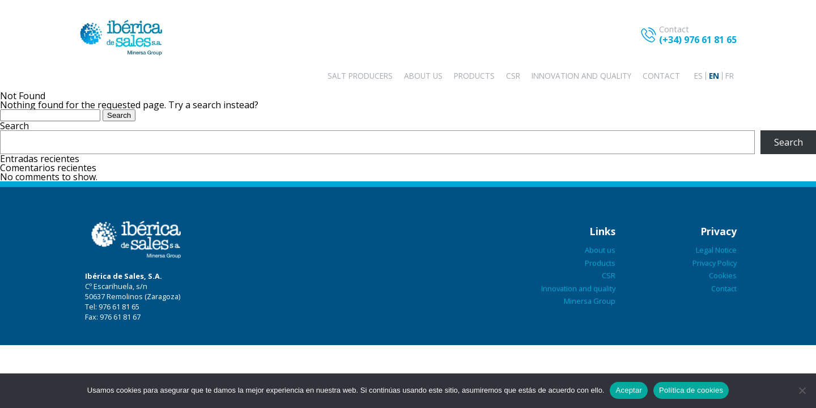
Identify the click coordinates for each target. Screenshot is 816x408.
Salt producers (360, 75)
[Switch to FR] (729, 76)
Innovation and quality (581, 75)
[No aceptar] (802, 390)
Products (474, 75)
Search (14, 126)
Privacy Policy (714, 263)
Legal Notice (716, 250)
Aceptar (628, 390)
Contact (661, 75)
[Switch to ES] (698, 76)
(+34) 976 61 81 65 (698, 39)
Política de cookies (691, 390)
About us (423, 75)
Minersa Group (589, 301)
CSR (513, 75)
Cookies (723, 275)
